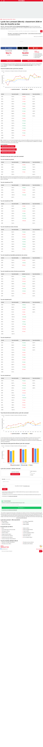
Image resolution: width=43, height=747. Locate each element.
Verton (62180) (26, 522)
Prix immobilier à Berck (27, 537)
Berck (14, 19)
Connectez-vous (26, 485)
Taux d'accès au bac (37, 56)
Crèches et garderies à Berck (28, 532)
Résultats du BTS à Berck (28, 543)
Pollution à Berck (5, 532)
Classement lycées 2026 (7, 19)
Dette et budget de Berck (28, 529)
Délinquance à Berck (6, 531)
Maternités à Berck (26, 535)
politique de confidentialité (13, 496)
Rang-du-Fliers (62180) (6, 524)
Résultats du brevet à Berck (28, 542)
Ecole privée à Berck (27, 534)
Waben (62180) (26, 524)
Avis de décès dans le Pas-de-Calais (8, 529)
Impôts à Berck (26, 531)
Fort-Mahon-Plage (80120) (28, 521)
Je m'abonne (21, 507)
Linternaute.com (4, 549)
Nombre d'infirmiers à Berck (7, 535)
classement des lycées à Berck (22, 26)
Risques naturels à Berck (6, 534)
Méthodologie (25, 55)
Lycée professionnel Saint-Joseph (34, 33)
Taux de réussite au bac (38, 53)
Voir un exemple (39, 549)
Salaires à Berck (26, 528)
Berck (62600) (4, 521)
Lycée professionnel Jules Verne (14, 34)
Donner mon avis (15, 474)
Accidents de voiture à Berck (7, 537)
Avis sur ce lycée (37, 57)
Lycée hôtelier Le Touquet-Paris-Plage (19, 33)
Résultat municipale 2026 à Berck (8, 542)
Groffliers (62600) (5, 522)
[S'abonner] (21, 551)
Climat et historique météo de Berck (9, 538)
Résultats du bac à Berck (6, 543)
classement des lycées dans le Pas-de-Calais (24, 65)
